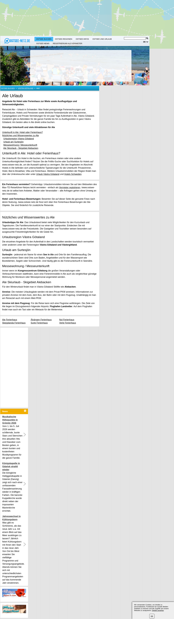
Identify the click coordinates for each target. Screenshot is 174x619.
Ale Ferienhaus (9, 319)
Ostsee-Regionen (63, 39)
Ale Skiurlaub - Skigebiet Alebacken (20, 148)
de (144, 42)
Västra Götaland (25, 88)
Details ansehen (158, 610)
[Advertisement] (77, 17)
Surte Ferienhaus (39, 323)
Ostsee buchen (43, 39)
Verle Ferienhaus (67, 323)
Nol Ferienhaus (66, 319)
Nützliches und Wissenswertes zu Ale (20, 135)
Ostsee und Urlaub (102, 39)
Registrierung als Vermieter (67, 43)
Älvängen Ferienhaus (41, 319)
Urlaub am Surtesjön (13, 142)
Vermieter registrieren (69, 187)
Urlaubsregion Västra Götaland (18, 138)
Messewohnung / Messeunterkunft (20, 145)
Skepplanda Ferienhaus (14, 323)
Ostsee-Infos (82, 39)
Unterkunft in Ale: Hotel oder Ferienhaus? (22, 132)
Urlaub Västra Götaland (47, 174)
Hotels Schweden (72, 174)
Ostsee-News (42, 43)
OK (152, 616)
